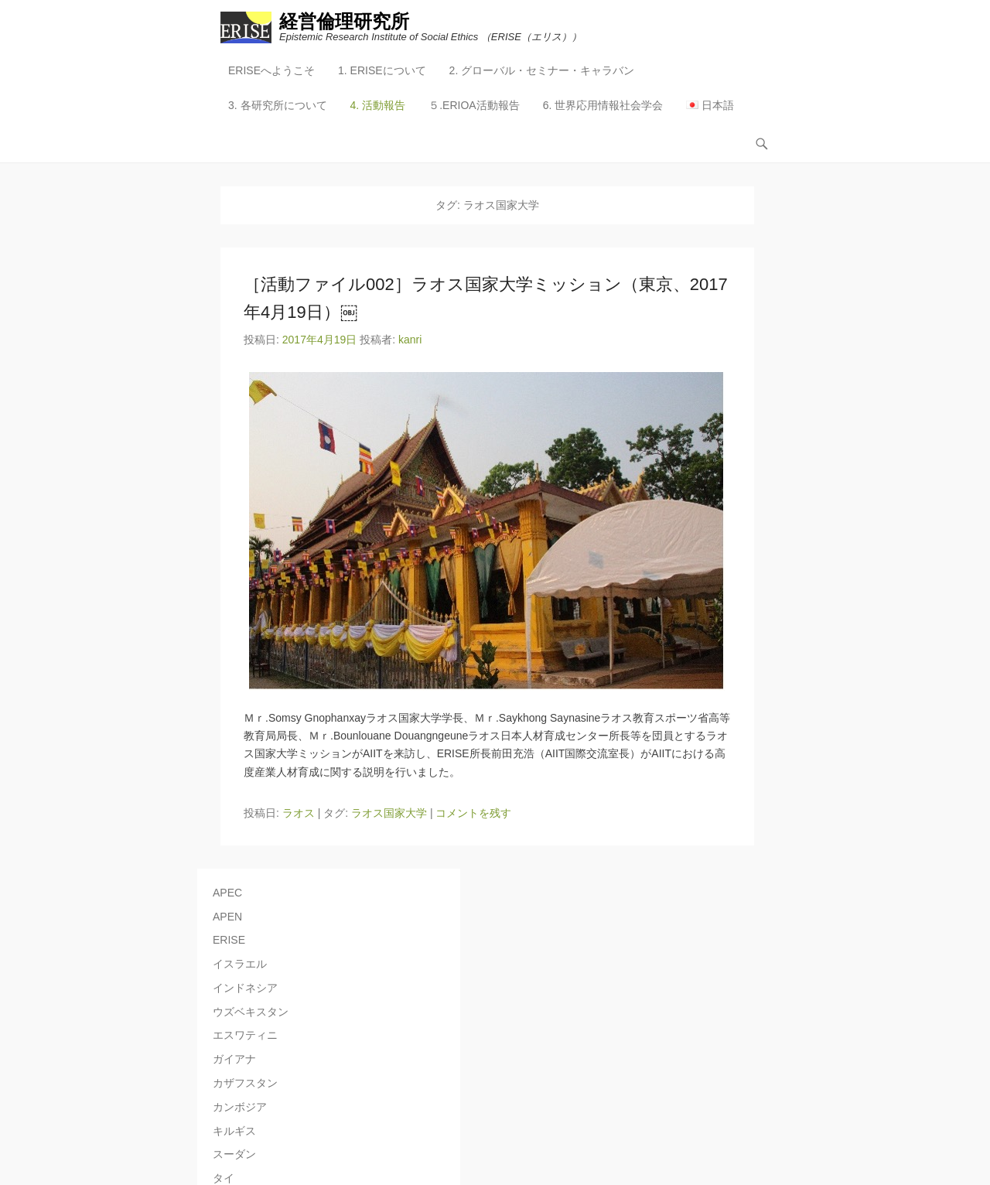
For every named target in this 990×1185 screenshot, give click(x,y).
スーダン (234, 1154)
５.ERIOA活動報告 (473, 105)
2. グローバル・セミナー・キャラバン (542, 70)
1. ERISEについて (382, 70)
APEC (227, 892)
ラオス (298, 813)
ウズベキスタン (250, 1012)
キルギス (234, 1131)
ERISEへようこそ (271, 70)
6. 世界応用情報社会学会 (603, 105)
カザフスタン (245, 1083)
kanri (410, 339)
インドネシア (245, 988)
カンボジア (240, 1107)
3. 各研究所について (277, 105)
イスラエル (240, 964)
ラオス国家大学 (389, 813)
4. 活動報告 (378, 105)
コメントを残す (473, 813)
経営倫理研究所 (344, 21)
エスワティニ (245, 1035)
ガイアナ (234, 1059)
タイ (223, 1178)
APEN (227, 916)
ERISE (229, 940)
